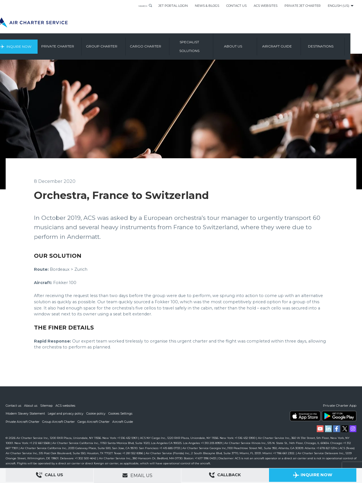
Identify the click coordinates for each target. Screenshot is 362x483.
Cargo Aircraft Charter (94, 422)
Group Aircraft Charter (59, 422)
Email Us (137, 475)
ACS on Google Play (339, 416)
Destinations (334, 44)
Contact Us (236, 6)
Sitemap (46, 406)
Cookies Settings (121, 414)
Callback (225, 476)
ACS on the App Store (305, 416)
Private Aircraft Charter (23, 422)
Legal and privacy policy (66, 414)
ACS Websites (265, 6)
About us (247, 44)
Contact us (13, 406)
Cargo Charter (159, 44)
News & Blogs (207, 6)
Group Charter (115, 44)
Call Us (49, 476)
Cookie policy (97, 414)
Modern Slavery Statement (26, 414)
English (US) (338, 6)
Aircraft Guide (290, 44)
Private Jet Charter (303, 6)
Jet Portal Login (173, 6)
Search (139, 6)
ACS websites (66, 406)
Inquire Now (30, 44)
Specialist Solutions (203, 44)
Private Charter (71, 44)
